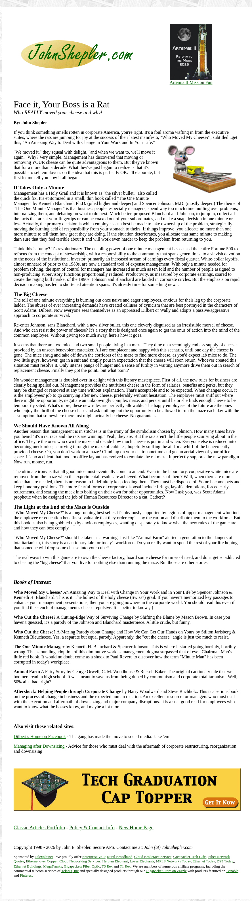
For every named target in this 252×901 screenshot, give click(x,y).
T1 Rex (125, 866)
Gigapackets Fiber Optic (82, 866)
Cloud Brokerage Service (152, 857)
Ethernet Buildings (27, 866)
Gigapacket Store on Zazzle (166, 871)
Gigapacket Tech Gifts (190, 857)
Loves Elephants (142, 861)
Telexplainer (44, 857)
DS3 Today (225, 861)
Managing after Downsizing (39, 746)
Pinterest (26, 875)
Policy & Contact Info (91, 827)
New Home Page (136, 827)
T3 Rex (107, 866)
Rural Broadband (119, 857)
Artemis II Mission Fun (191, 80)
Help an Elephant (115, 861)
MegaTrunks (52, 866)
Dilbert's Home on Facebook (40, 736)
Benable (232, 871)
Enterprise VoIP (93, 857)
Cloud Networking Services (79, 861)
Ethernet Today (203, 861)
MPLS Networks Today (173, 861)
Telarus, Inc (70, 871)
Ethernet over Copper (41, 861)
